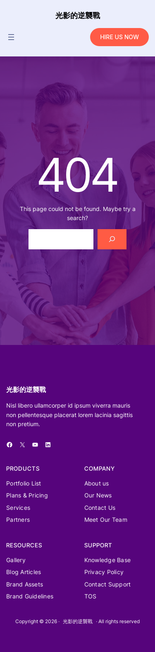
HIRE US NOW (119, 36)
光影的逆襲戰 (77, 15)
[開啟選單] (11, 37)
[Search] (112, 239)
